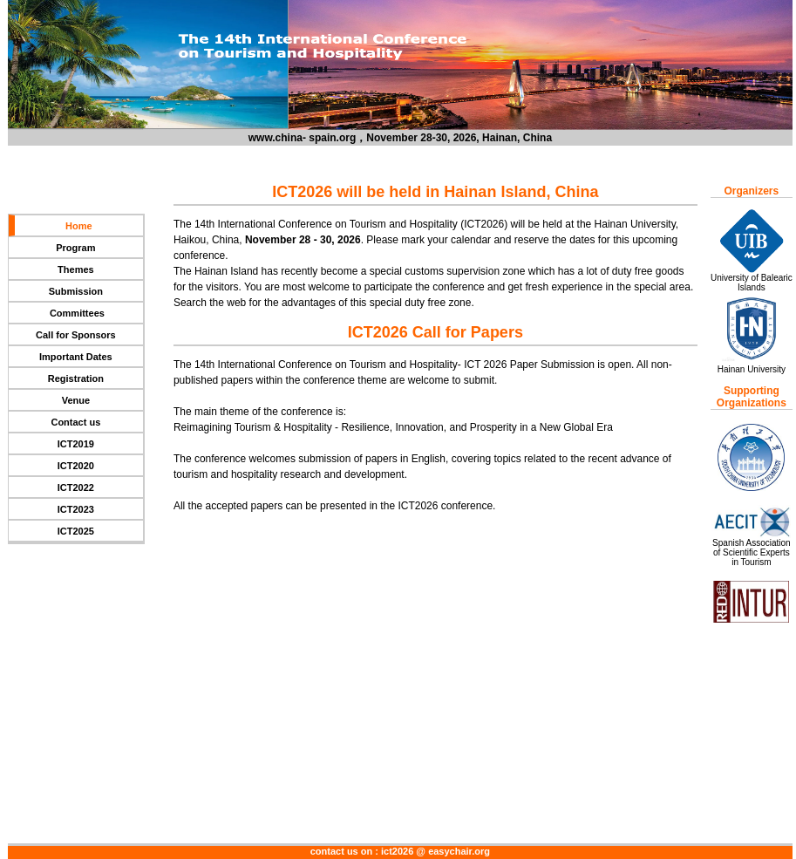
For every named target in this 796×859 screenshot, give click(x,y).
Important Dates (75, 356)
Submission (76, 291)
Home (78, 226)
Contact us (75, 422)
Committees (76, 313)
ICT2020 (76, 465)
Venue (76, 400)
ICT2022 (76, 487)
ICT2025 (76, 531)
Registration (76, 378)
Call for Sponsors (76, 335)
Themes (76, 269)
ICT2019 (76, 444)
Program (75, 247)
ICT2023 (76, 509)
